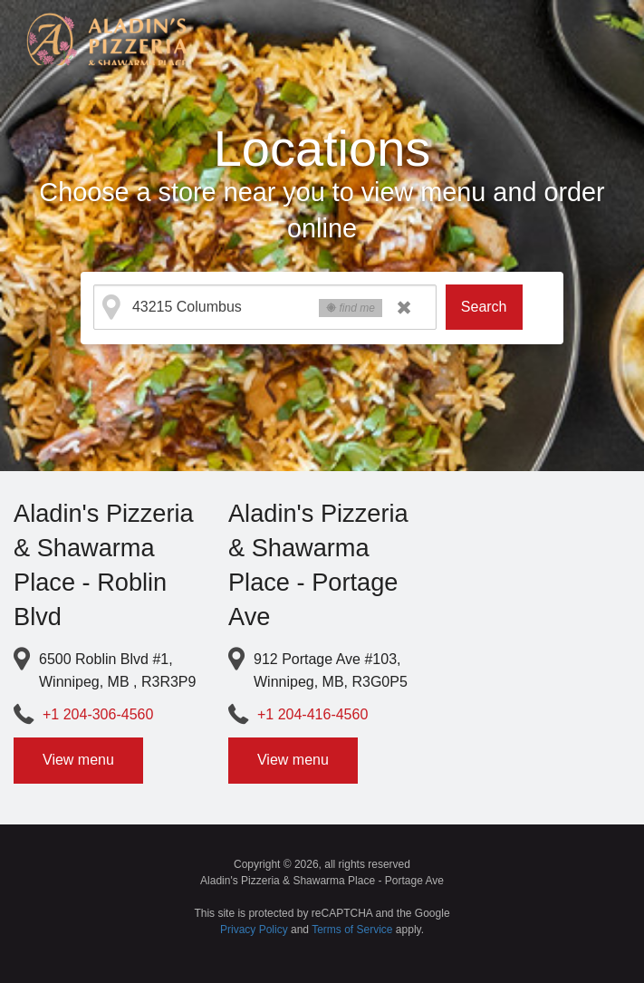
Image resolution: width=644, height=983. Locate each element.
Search (484, 306)
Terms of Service (352, 929)
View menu (78, 759)
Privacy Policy (254, 929)
